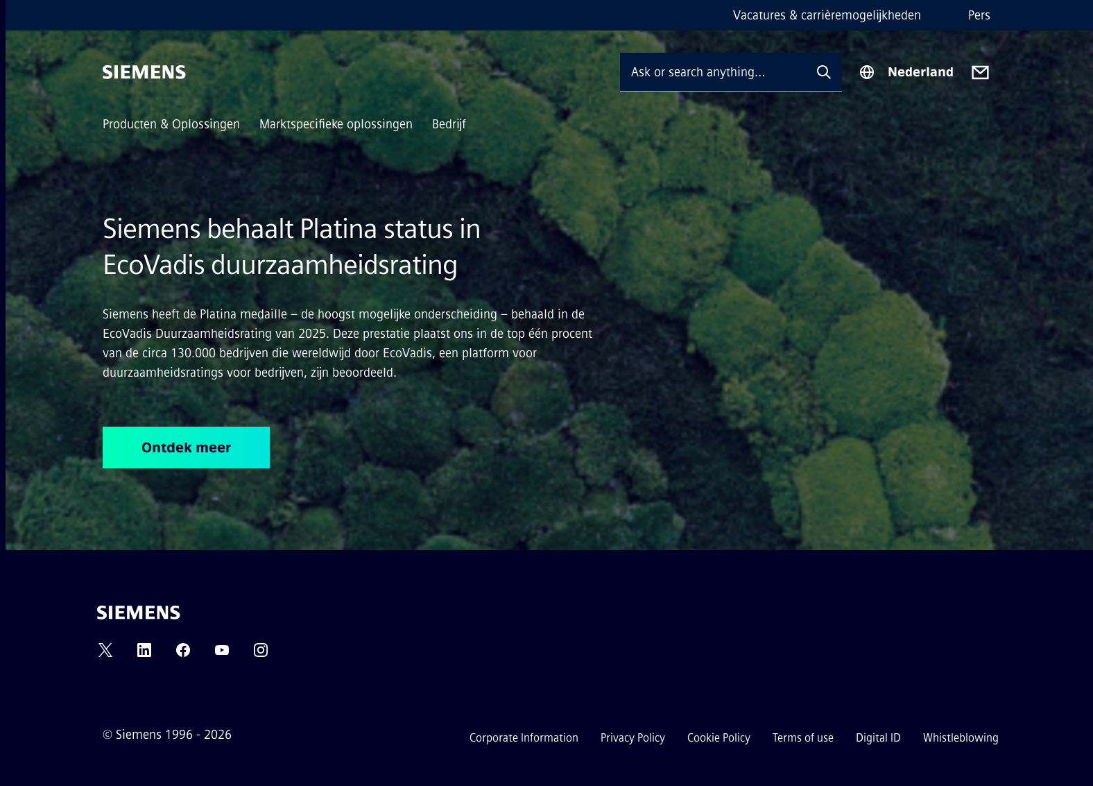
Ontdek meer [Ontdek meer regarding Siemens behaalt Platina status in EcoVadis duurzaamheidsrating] (186, 447)
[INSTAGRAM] (260, 654)
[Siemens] (144, 72)
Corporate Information (524, 737)
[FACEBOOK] (183, 654)
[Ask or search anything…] (713, 72)
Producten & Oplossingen (171, 124)
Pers (979, 15)
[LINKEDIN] (144, 654)
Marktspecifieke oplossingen (336, 124)
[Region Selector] (906, 72)
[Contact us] (980, 72)
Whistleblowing (961, 737)
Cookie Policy (718, 737)
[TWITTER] (105, 654)
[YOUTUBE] (222, 654)
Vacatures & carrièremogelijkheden (827, 15)
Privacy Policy (633, 737)
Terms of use (803, 737)
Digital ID (878, 737)
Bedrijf (449, 124)
